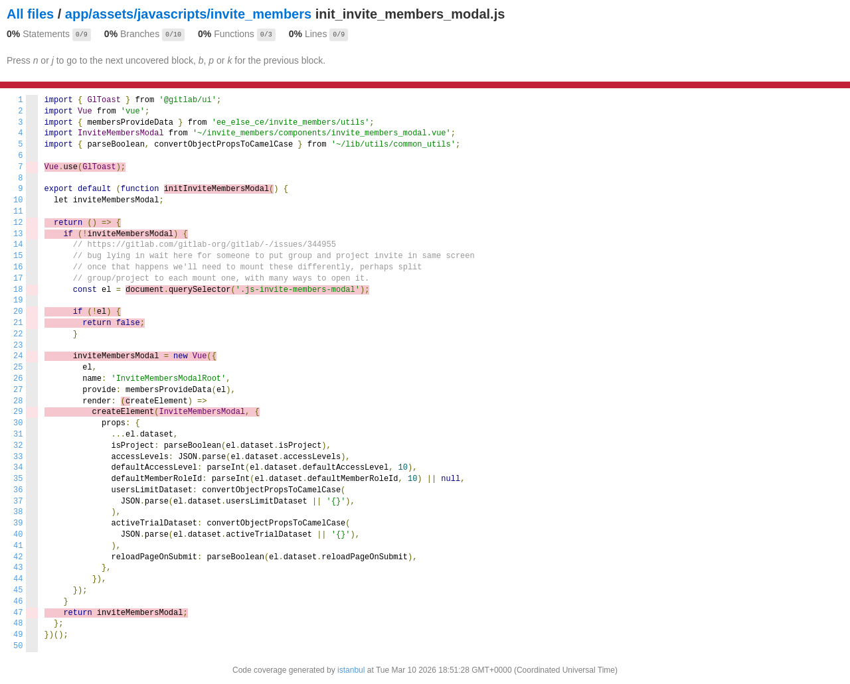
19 (18, 300)
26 (18, 378)
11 (18, 211)
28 (18, 401)
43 (18, 568)
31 (18, 434)
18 (18, 290)
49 (18, 635)
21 (18, 323)
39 (18, 523)
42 (18, 557)
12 (18, 223)
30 (18, 423)
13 (18, 234)
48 (18, 623)
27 (18, 390)
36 (18, 490)
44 (18, 579)
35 (18, 479)
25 (18, 367)
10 (18, 200)
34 (18, 467)
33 (18, 457)
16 (18, 267)
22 (18, 334)
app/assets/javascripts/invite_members (188, 14)
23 (18, 345)
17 (18, 278)
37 (18, 501)
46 (18, 601)
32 (18, 445)
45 (18, 590)
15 (18, 256)
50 (18, 646)
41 (18, 546)
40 (18, 534)
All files (30, 14)
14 (18, 244)
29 (18, 412)
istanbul (351, 670)
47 (18, 613)
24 (18, 356)
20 (18, 311)
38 (18, 512)
